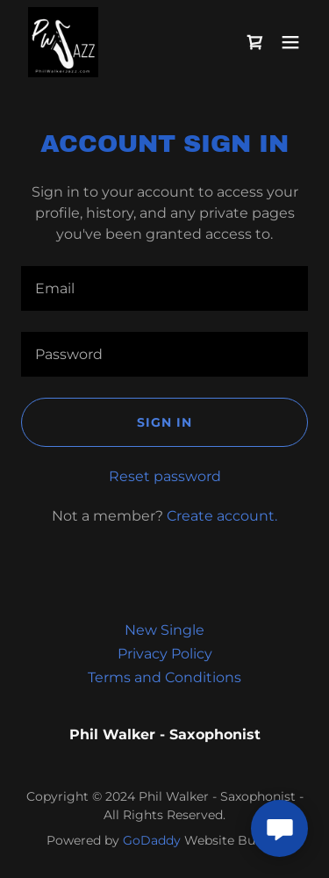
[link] (63, 42)
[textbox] (164, 288)
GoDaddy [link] (152, 840)
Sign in (164, 422)
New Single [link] (164, 630)
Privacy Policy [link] (165, 653)
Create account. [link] (222, 515)
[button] (290, 42)
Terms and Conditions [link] (164, 677)
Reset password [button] (165, 476)
